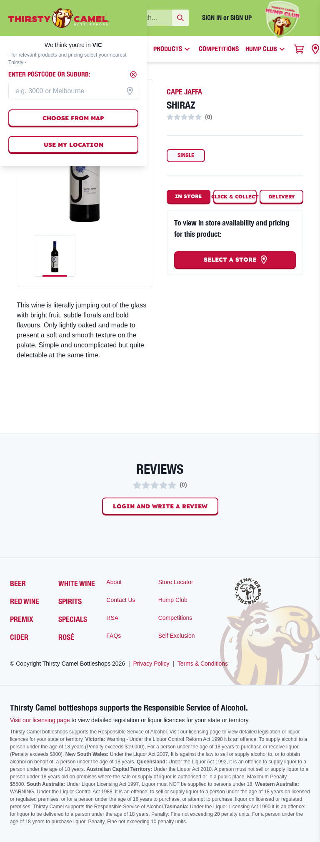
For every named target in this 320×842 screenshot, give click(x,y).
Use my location (73, 145)
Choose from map (73, 118)
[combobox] (73, 91)
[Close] (133, 74)
